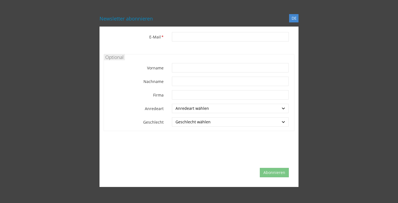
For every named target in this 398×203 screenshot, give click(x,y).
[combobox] (230, 108)
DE (294, 18)
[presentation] (213, 152)
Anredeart (154, 108)
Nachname (153, 81)
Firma (158, 95)
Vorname (155, 68)
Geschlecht (153, 122)
